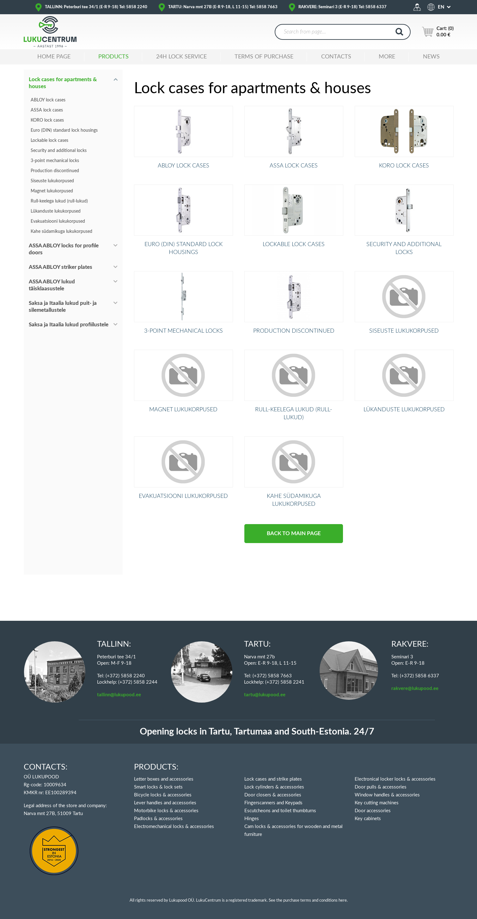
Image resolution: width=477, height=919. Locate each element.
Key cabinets (368, 818)
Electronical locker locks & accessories (395, 779)
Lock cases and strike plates (273, 779)
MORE (387, 57)
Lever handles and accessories (165, 803)
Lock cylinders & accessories (274, 787)
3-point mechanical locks (55, 161)
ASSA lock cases (47, 110)
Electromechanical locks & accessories (174, 826)
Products (113, 57)
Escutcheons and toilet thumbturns (280, 810)
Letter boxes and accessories (163, 779)
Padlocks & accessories (158, 818)
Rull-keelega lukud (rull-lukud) (59, 201)
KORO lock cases (47, 120)
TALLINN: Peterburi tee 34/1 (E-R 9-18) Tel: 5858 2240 (96, 7)
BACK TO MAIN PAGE (294, 574)
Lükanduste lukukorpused (56, 211)
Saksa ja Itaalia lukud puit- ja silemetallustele (63, 306)
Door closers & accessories (272, 795)
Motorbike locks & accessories (166, 810)
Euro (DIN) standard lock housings (64, 130)
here (343, 900)
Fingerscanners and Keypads (273, 803)
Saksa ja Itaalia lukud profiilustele (68, 324)
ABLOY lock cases (48, 100)
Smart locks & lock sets (158, 787)
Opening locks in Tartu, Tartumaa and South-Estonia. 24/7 (257, 731)
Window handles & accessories (387, 795)
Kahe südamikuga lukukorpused (61, 231)
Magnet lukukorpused (52, 191)
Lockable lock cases (49, 140)
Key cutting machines (377, 803)
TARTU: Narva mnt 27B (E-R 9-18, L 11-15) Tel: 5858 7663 (223, 7)
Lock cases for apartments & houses (63, 83)
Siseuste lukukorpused (52, 181)
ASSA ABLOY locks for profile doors (64, 249)
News (431, 57)
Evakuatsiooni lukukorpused (58, 221)
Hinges (251, 818)
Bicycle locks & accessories (163, 795)
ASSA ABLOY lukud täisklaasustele (52, 285)
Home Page (53, 57)
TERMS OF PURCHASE (264, 57)
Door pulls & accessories (381, 787)
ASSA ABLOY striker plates (60, 267)
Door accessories (373, 810)
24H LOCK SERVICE (181, 57)
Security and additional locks (59, 150)
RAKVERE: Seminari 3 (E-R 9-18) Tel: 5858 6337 (342, 7)
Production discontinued (55, 171)
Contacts (336, 57)
